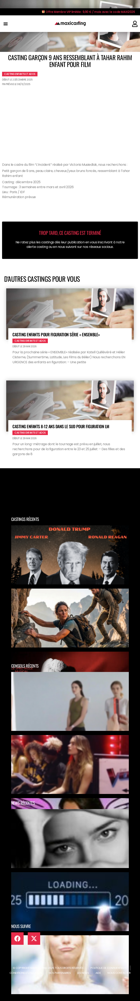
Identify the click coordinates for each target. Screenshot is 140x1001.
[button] (5, 23)
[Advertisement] (70, 119)
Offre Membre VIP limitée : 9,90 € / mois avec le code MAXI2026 (88, 12)
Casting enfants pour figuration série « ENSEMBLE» (56, 334)
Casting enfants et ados (19, 74)
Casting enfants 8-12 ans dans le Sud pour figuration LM (60, 426)
